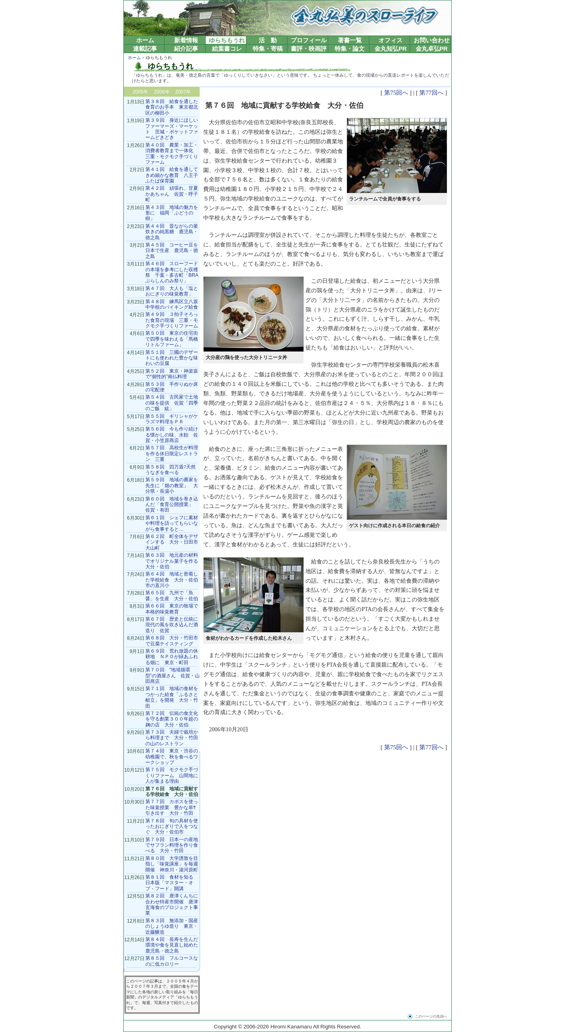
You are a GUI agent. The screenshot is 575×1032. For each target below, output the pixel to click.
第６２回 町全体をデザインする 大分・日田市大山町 (171, 542)
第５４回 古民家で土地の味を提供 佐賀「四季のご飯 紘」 (171, 402)
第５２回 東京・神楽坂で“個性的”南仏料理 (171, 373)
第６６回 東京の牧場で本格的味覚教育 (171, 608)
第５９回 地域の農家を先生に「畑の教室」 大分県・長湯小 (171, 485)
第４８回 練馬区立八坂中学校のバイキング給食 (171, 304)
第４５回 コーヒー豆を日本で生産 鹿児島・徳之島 (171, 250)
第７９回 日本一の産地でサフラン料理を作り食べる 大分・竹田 (171, 845)
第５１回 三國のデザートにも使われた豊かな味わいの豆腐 (171, 358)
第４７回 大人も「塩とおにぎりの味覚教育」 (171, 291)
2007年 (183, 92)
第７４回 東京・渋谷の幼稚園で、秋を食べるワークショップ (171, 756)
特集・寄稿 (268, 49)
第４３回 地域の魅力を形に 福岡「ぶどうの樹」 (171, 213)
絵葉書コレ (227, 49)
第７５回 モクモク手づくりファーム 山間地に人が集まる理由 (171, 775)
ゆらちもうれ (227, 40)
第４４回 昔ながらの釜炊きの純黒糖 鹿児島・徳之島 (171, 231)
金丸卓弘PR (432, 49)
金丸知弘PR (390, 49)
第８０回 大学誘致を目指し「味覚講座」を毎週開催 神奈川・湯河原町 (171, 864)
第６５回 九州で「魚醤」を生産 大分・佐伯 (171, 595)
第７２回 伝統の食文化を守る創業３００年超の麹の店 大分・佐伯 (171, 719)
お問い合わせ (432, 40)
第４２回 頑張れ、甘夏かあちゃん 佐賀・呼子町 (171, 193)
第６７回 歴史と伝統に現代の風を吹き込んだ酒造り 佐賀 (171, 624)
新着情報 (186, 40)
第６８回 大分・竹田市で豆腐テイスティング (171, 640)
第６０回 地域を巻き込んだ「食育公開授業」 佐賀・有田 (171, 504)
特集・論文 (350, 49)
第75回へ (396, 92)
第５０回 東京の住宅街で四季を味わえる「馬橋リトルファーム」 (171, 338)
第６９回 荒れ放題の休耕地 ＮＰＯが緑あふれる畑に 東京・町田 (171, 656)
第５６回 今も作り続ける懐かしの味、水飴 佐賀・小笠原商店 (171, 434)
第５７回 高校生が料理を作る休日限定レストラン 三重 (171, 453)
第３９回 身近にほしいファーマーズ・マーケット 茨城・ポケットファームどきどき (171, 128)
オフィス (390, 40)
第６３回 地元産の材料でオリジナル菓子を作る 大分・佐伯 (174, 561)
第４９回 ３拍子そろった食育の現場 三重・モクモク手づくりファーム (171, 320)
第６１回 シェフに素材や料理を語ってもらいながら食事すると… (171, 523)
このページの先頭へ (431, 1016)
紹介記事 (186, 49)
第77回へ (431, 92)
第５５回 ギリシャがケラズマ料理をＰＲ (171, 419)
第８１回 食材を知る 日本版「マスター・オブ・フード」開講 (171, 882)
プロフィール (309, 40)
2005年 (141, 92)
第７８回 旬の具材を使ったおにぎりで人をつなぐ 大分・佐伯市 (171, 826)
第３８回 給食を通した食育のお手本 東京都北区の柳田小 (171, 107)
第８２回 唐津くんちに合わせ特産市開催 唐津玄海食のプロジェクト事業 (171, 904)
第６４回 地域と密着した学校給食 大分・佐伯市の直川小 (171, 579)
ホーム (145, 40)
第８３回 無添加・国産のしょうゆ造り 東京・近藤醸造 (171, 926)
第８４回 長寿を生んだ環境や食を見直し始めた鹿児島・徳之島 (171, 945)
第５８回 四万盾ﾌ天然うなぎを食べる (170, 469)
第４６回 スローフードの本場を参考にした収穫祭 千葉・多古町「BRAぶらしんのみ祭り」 (171, 272)
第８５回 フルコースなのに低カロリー (171, 961)
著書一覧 (350, 40)
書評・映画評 (309, 49)
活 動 (268, 40)
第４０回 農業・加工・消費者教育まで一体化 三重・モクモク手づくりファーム (171, 153)
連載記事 (145, 49)
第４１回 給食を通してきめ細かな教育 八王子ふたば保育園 (171, 175)
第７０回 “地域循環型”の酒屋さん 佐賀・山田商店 (172, 675)
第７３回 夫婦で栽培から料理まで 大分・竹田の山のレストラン (171, 737)
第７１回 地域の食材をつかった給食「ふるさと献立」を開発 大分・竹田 (171, 697)
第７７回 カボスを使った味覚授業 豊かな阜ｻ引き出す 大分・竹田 (171, 807)
